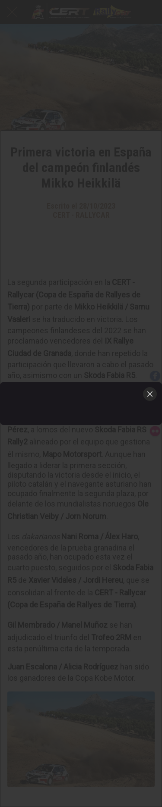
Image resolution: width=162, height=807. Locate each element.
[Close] (150, 394)
